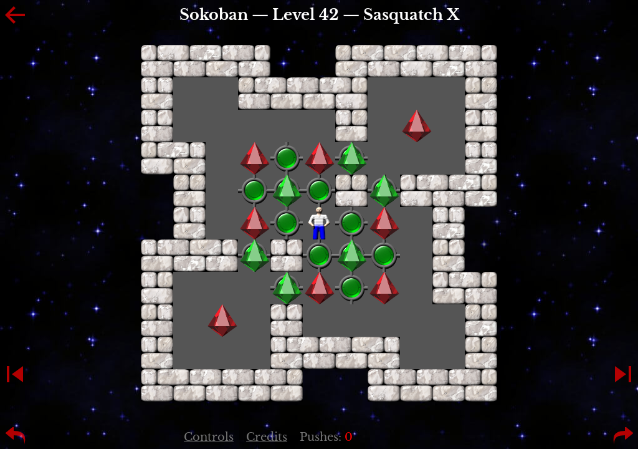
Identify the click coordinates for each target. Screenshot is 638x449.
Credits (266, 437)
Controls (209, 437)
